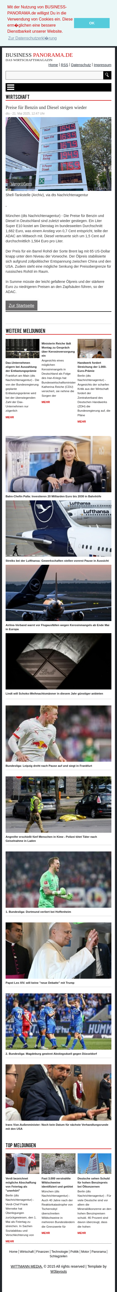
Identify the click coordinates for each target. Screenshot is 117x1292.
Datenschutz (81, 65)
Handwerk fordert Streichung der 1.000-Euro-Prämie (92, 366)
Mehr (10, 417)
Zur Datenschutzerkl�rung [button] (32, 38)
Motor (85, 1251)
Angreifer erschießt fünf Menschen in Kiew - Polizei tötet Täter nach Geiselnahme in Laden (51, 838)
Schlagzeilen (58, 1256)
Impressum (102, 65)
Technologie (59, 1251)
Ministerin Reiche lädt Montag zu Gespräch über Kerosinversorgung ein (58, 349)
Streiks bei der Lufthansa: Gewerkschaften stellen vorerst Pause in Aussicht (57, 560)
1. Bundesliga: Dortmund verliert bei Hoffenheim (38, 911)
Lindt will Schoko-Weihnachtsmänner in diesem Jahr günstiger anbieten (54, 693)
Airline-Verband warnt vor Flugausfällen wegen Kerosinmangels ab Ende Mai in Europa (57, 627)
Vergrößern (21, 183)
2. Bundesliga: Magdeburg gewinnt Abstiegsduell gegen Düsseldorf (51, 1053)
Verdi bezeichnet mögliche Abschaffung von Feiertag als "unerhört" (21, 1184)
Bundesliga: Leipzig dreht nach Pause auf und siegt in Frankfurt (49, 765)
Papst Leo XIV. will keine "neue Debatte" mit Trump (40, 982)
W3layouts (58, 1271)
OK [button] (92, 23)
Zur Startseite (21, 305)
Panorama (99, 1251)
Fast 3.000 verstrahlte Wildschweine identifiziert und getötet (57, 1182)
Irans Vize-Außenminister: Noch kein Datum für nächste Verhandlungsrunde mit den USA (57, 1126)
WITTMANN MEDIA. (26, 1266)
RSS (64, 65)
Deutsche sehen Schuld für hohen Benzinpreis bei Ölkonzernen (94, 1182)
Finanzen (42, 1251)
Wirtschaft (27, 1251)
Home (53, 65)
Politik (74, 1251)
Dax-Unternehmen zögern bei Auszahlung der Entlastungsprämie (21, 366)
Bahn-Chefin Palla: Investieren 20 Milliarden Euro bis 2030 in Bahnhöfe (53, 496)
